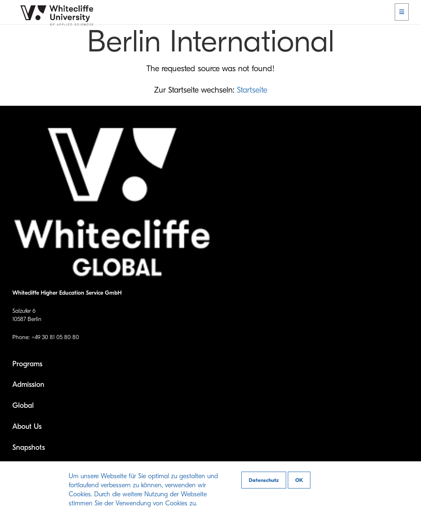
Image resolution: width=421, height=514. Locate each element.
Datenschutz (264, 480)
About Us (27, 426)
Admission (28, 384)
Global (23, 405)
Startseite (252, 90)
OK (299, 480)
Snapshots (28, 447)
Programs (27, 364)
